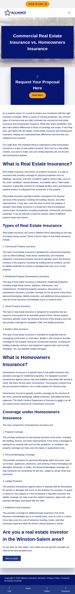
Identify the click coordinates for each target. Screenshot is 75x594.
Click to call (37, 4)
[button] (37, 95)
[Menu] (69, 13)
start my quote (11, 558)
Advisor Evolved (14, 581)
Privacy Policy (53, 578)
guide (60, 400)
